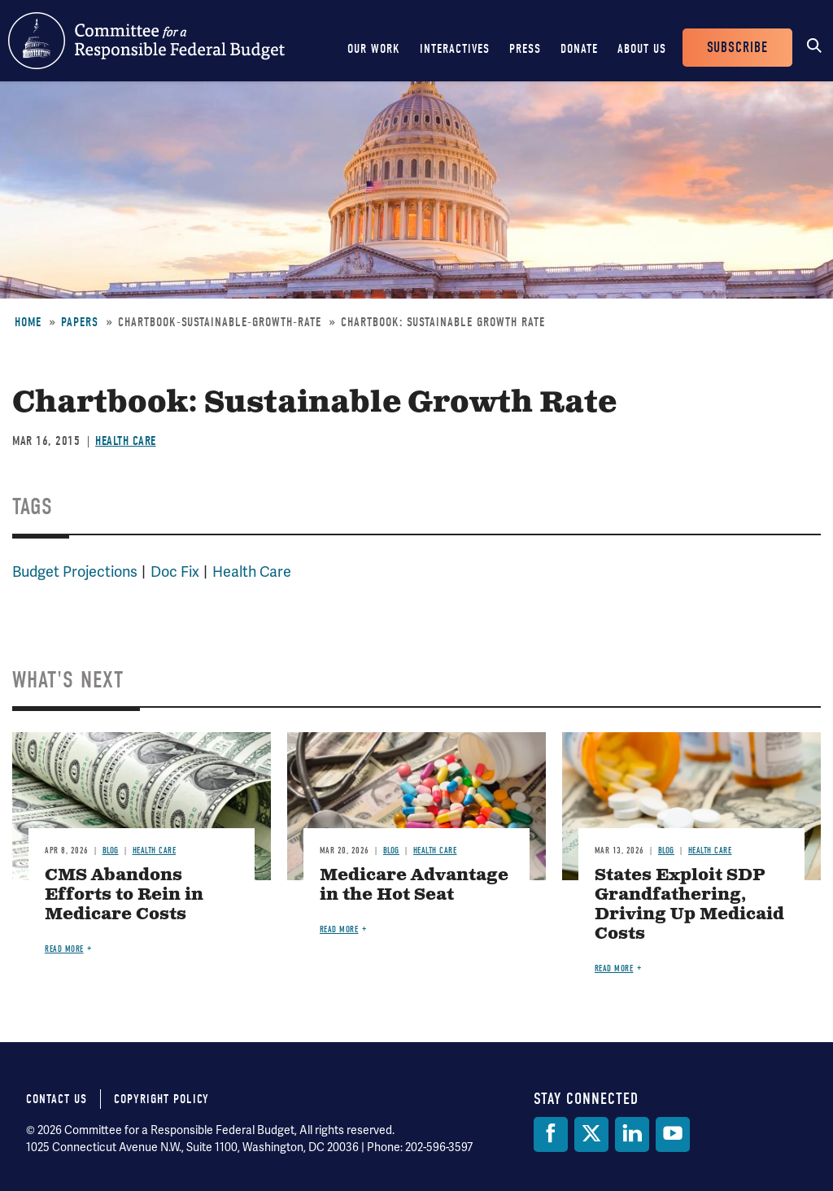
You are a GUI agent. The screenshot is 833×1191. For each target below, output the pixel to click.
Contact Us (56, 1099)
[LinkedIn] (632, 1134)
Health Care (125, 441)
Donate (579, 48)
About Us (641, 48)
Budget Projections (74, 572)
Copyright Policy (161, 1099)
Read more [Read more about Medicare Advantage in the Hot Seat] (339, 929)
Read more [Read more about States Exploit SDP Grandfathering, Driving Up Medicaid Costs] (614, 968)
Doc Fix (174, 572)
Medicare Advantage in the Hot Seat (414, 885)
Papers (79, 322)
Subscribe (737, 47)
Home (28, 322)
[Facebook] (551, 1134)
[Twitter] (591, 1134)
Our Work (373, 48)
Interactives (455, 48)
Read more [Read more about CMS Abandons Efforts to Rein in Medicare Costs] (64, 949)
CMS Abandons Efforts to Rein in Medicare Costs (124, 895)
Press (525, 48)
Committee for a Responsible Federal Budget (146, 40)
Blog (110, 850)
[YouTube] (673, 1134)
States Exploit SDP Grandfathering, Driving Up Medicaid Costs (689, 905)
